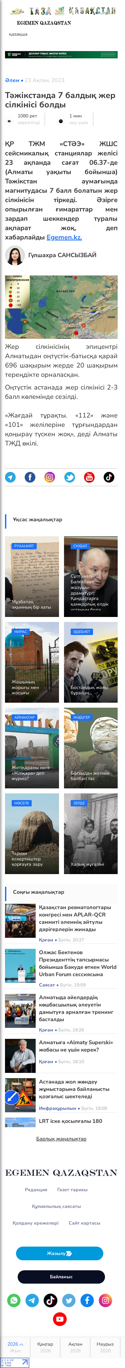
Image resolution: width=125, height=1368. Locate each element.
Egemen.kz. (64, 237)
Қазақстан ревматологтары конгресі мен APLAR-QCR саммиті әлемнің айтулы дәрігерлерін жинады (75, 918)
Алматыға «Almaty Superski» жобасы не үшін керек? (76, 1046)
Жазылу (59, 1253)
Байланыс (61, 1277)
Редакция (36, 1190)
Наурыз (105, 1347)
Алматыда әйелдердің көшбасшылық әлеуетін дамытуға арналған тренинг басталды (76, 1008)
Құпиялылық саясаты (56, 1206)
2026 (15, 1347)
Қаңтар (45, 1347)
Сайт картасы (84, 1223)
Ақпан (75, 1347)
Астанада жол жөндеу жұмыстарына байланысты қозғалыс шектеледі (74, 1089)
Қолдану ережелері (36, 1223)
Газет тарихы (72, 1190)
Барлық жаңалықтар (61, 1139)
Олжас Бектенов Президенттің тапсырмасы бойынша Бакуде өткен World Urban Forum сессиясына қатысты (78, 967)
